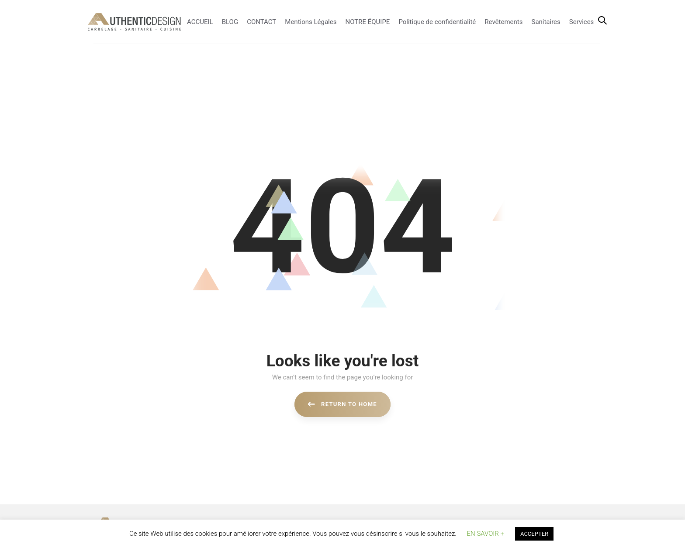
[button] (602, 21)
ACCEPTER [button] (534, 534)
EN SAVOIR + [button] (485, 534)
